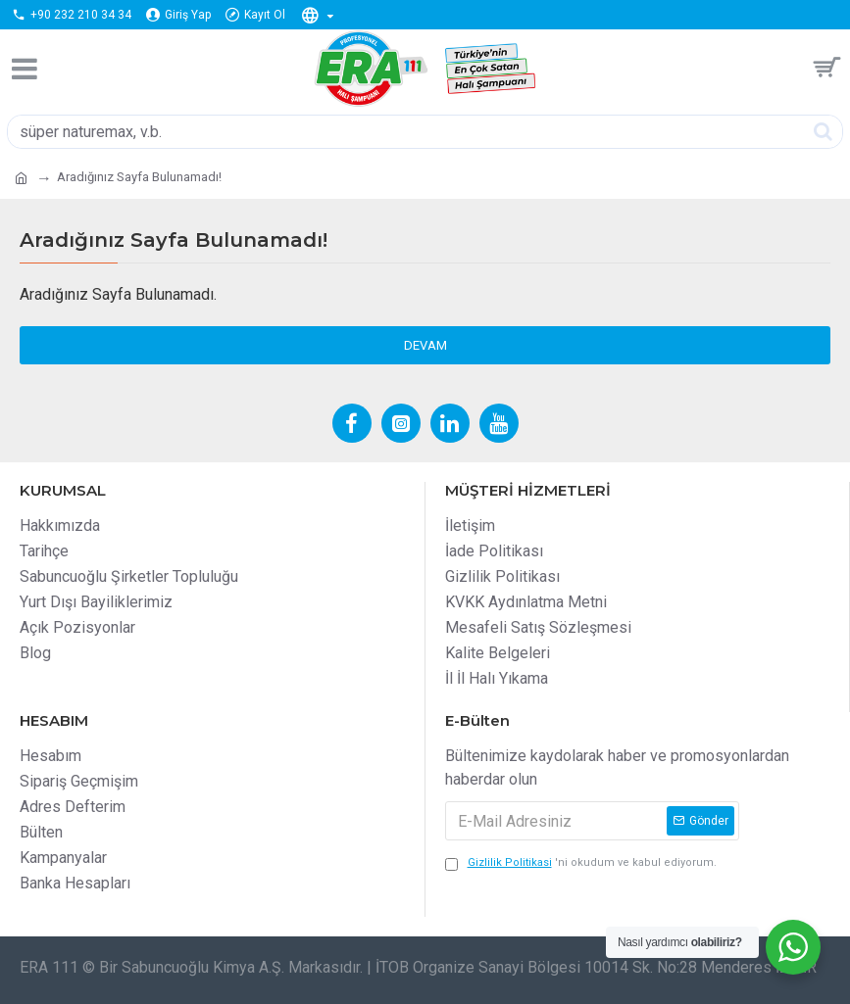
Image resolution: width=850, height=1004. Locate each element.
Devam (425, 345)
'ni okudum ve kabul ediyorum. (581, 863)
